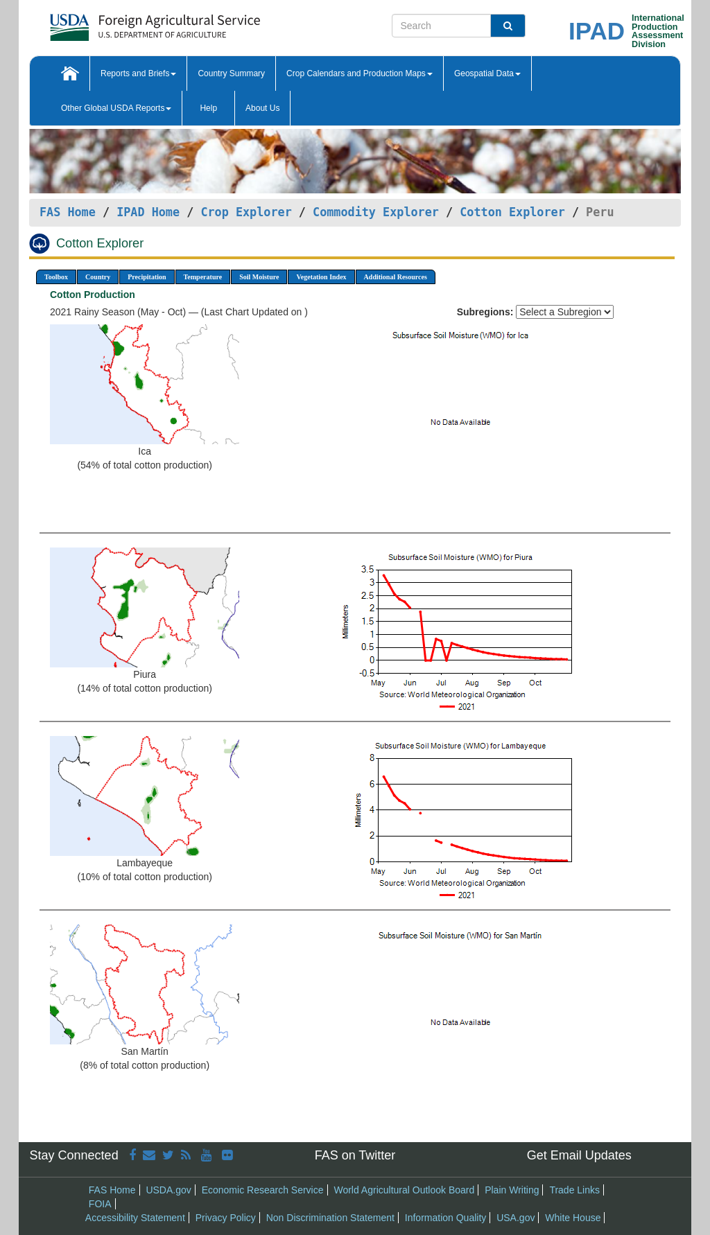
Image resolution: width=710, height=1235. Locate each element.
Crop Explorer (245, 212)
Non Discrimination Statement (330, 1217)
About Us (262, 108)
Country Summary (231, 73)
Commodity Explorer (376, 212)
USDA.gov (168, 1189)
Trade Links (574, 1189)
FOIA (100, 1203)
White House (572, 1217)
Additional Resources (395, 277)
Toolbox (56, 277)
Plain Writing (512, 1189)
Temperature (203, 277)
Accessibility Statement (135, 1217)
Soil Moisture (259, 277)
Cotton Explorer (512, 212)
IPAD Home (148, 212)
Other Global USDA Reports (116, 108)
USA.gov (515, 1217)
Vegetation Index (321, 277)
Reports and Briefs (138, 73)
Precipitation (147, 277)
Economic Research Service (263, 1189)
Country (97, 277)
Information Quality (446, 1217)
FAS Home (68, 212)
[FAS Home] (120, 22)
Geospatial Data (487, 73)
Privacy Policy (226, 1217)
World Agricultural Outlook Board (404, 1189)
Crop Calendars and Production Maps (359, 73)
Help (208, 108)
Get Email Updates (579, 1155)
